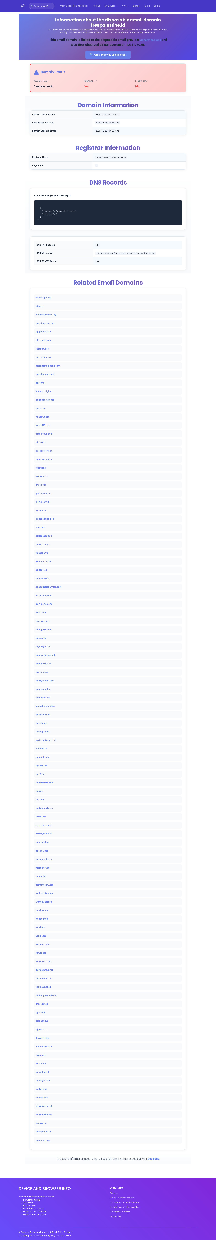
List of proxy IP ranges (120, 1212)
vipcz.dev (41, 612)
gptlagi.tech (42, 851)
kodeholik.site (43, 664)
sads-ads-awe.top (45, 400)
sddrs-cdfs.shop (44, 893)
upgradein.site (43, 332)
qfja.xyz (40, 306)
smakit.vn (41, 927)
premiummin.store (45, 323)
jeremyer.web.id (44, 459)
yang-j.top (41, 936)
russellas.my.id (43, 825)
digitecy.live (42, 1021)
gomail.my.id (42, 502)
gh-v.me (40, 383)
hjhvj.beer (41, 953)
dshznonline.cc (44, 1115)
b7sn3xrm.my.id (44, 1106)
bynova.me (41, 1123)
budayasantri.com (45, 681)
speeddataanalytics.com (48, 587)
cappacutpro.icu (44, 451)
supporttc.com (43, 961)
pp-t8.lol (40, 774)
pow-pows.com (44, 604)
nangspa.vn (42, 553)
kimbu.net (41, 817)
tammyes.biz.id (44, 834)
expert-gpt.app (43, 298)
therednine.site (44, 1047)
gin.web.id (41, 442)
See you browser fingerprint (122, 1198)
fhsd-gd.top (42, 1004)
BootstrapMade (36, 1235)
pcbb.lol (40, 791)
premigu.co (42, 672)
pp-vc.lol (40, 1012)
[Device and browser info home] (22, 6)
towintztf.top (42, 1038)
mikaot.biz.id (42, 417)
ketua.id (40, 800)
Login (157, 5)
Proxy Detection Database (74, 5)
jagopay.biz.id (43, 647)
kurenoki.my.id (43, 562)
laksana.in (41, 1055)
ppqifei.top (41, 570)
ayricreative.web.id (46, 740)
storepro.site (43, 944)
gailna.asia (41, 1089)
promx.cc (40, 408)
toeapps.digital (43, 391)
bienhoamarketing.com (48, 366)
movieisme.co (43, 357)
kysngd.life (41, 766)
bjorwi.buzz (42, 1029)
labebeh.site (42, 349)
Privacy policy (50, 1235)
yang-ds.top (42, 476)
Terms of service (64, 1235)
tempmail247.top (44, 885)
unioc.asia (41, 638)
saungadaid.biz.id (45, 519)
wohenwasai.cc (44, 902)
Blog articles (115, 1217)
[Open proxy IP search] (41, 6)
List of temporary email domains (124, 1203)
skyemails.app (43, 340)
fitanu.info (41, 485)
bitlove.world (42, 578)
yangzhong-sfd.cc (45, 706)
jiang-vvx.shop (43, 987)
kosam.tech (42, 1098)
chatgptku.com (44, 630)
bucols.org (41, 723)
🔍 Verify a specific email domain (108, 54)
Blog (147, 5)
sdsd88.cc (41, 510)
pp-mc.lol (40, 876)
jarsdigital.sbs (43, 1081)
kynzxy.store (42, 621)
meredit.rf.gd (42, 868)
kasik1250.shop (44, 595)
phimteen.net (43, 715)
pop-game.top (43, 689)
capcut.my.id (42, 1072)
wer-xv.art (41, 527)
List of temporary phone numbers (125, 1207)
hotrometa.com (44, 978)
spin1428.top (42, 425)
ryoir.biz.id (41, 468)
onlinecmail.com (44, 808)
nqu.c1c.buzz (42, 545)
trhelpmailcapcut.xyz (46, 315)
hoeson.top (42, 919)
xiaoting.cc (41, 749)
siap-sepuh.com (44, 434)
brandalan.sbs (43, 698)
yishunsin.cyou (43, 493)
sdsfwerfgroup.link (45, 655)
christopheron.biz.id (46, 995)
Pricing (96, 5)
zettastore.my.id (44, 970)
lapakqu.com (42, 732)
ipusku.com (42, 910)
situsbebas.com (44, 536)
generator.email (153, 40)
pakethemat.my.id (45, 374)
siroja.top (41, 1064)
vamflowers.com (44, 783)
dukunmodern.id (44, 859)
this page (153, 1159)
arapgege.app (43, 1140)
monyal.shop (42, 842)
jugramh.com (42, 757)
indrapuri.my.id (43, 1132)
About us (114, 1193)
